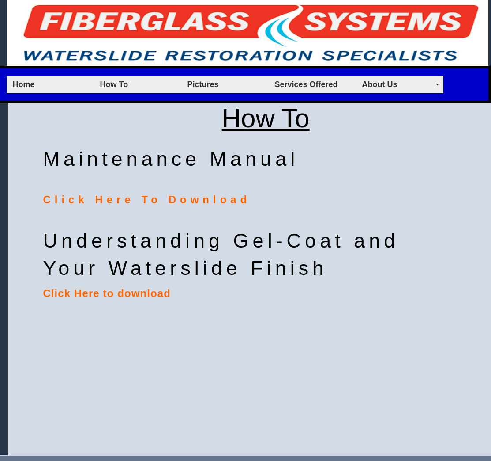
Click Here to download (107, 293)
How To (114, 84)
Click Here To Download (147, 200)
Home (24, 84)
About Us (379, 84)
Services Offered (306, 84)
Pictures (203, 84)
